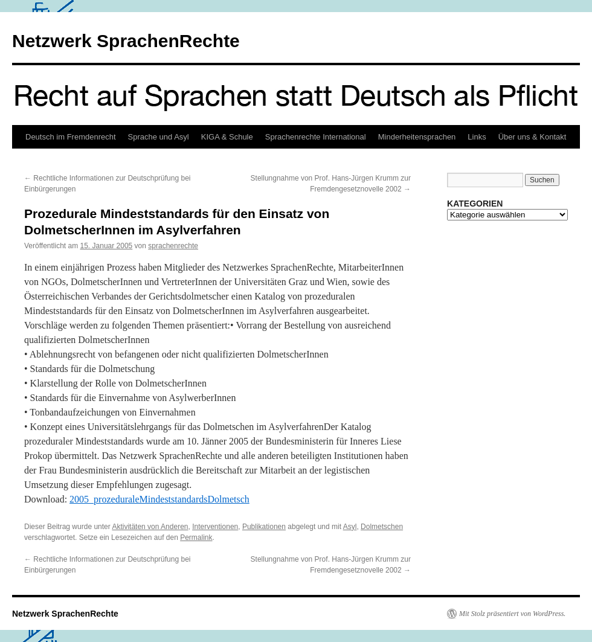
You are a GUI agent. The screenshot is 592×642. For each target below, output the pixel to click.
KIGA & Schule (227, 136)
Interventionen (215, 526)
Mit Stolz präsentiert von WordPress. (512, 613)
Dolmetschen (382, 526)
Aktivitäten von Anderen (150, 526)
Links (477, 136)
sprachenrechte (173, 246)
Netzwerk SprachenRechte (126, 41)
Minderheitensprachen (417, 136)
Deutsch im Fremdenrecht (70, 136)
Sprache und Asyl (158, 136)
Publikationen (264, 526)
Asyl (350, 526)
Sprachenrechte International (315, 136)
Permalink (196, 537)
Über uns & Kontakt (532, 136)
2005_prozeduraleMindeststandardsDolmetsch (159, 499)
